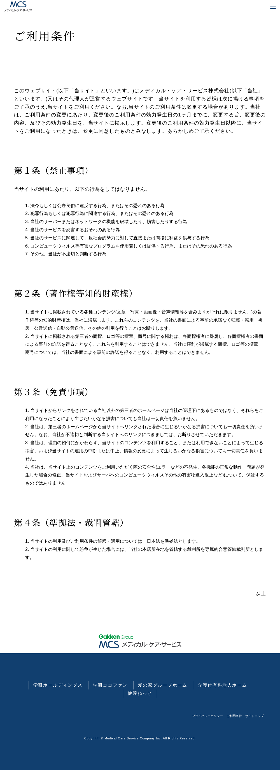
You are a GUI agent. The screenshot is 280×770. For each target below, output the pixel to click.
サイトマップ (254, 716)
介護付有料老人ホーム (222, 685)
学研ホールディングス (58, 685)
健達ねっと (140, 693)
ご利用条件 (234, 716)
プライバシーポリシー (207, 716)
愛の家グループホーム (162, 685)
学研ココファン (110, 685)
